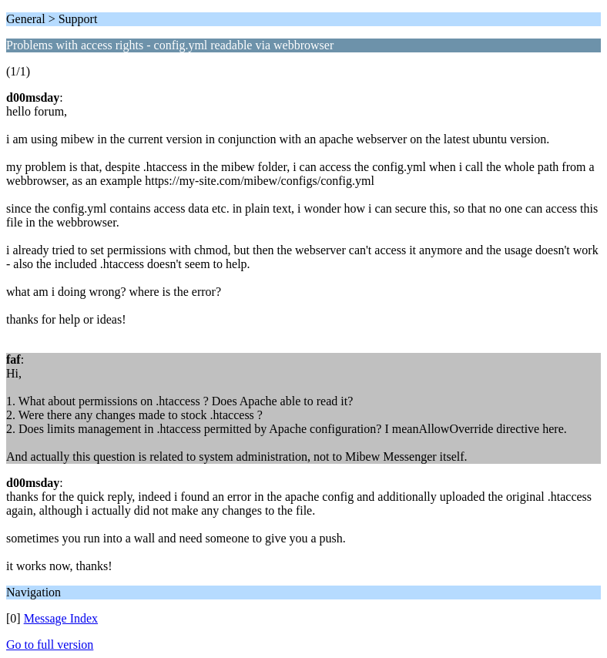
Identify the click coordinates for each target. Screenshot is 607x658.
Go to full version (49, 644)
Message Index (61, 618)
